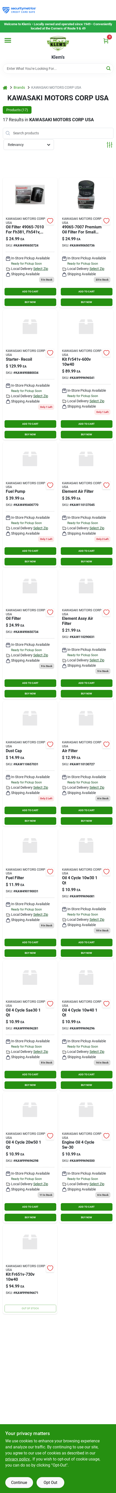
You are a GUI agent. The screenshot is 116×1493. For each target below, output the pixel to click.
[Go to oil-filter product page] (86, 242)
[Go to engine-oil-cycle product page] (86, 1157)
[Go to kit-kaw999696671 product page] (30, 1269)
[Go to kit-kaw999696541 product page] (86, 375)
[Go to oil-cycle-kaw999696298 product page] (30, 1157)
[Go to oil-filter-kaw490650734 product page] (30, 634)
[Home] (5, 87)
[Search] (108, 68)
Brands (19, 87)
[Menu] (8, 40)
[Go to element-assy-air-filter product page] (86, 634)
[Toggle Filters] (109, 145)
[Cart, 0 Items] (105, 40)
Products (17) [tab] (17, 110)
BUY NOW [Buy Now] (30, 302)
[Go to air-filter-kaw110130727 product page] (86, 763)
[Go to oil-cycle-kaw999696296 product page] (86, 1025)
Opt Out (50, 1482)
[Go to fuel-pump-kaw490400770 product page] (30, 504)
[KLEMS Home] (58, 43)
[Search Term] (58, 69)
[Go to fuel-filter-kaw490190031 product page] (30, 893)
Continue (19, 1482)
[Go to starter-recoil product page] (30, 375)
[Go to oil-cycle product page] (86, 893)
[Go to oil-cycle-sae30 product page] (30, 1025)
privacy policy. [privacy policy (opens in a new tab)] (18, 1459)
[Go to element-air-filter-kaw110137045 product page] (86, 504)
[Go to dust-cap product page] (30, 763)
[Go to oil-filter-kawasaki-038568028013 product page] (30, 242)
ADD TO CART (30, 291)
